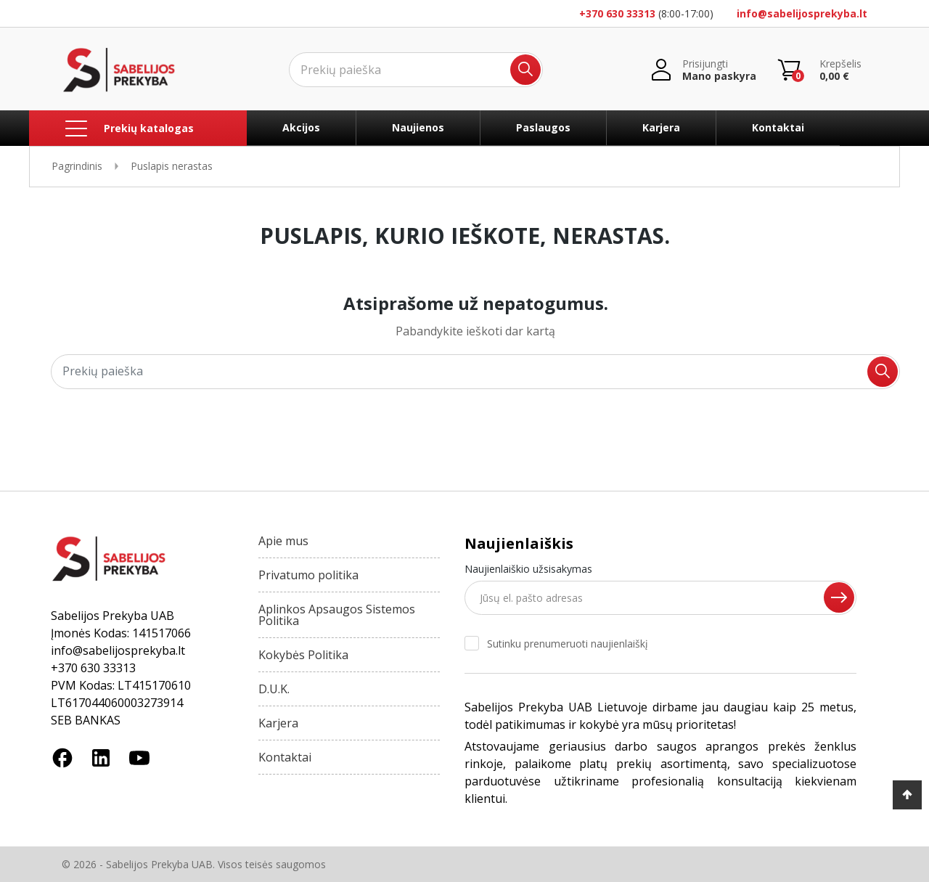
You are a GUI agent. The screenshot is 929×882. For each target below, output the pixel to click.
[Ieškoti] (416, 69)
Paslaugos (543, 127)
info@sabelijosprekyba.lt (802, 13)
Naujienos (418, 127)
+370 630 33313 (617, 13)
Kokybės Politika (303, 655)
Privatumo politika (308, 575)
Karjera (661, 127)
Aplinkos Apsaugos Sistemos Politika (336, 614)
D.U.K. (274, 689)
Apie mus (283, 541)
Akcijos (301, 127)
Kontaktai (778, 127)
